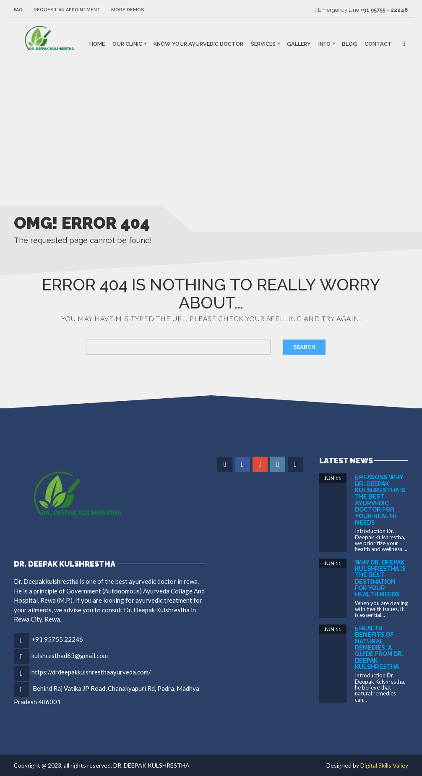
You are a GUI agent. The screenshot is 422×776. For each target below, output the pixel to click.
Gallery (299, 44)
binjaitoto (21, 80)
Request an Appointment (67, 10)
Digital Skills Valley (384, 765)
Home (97, 44)
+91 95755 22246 (57, 639)
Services (263, 44)
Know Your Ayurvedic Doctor (198, 44)
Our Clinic (127, 44)
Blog (349, 44)
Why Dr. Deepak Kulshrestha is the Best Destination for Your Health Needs (380, 578)
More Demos (127, 10)
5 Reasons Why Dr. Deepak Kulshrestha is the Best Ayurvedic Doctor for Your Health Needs (380, 500)
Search (304, 347)
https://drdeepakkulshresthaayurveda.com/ (91, 672)
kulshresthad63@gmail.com (69, 655)
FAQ (18, 10)
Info (324, 44)
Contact (378, 44)
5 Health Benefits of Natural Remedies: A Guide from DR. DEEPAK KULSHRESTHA (379, 647)
